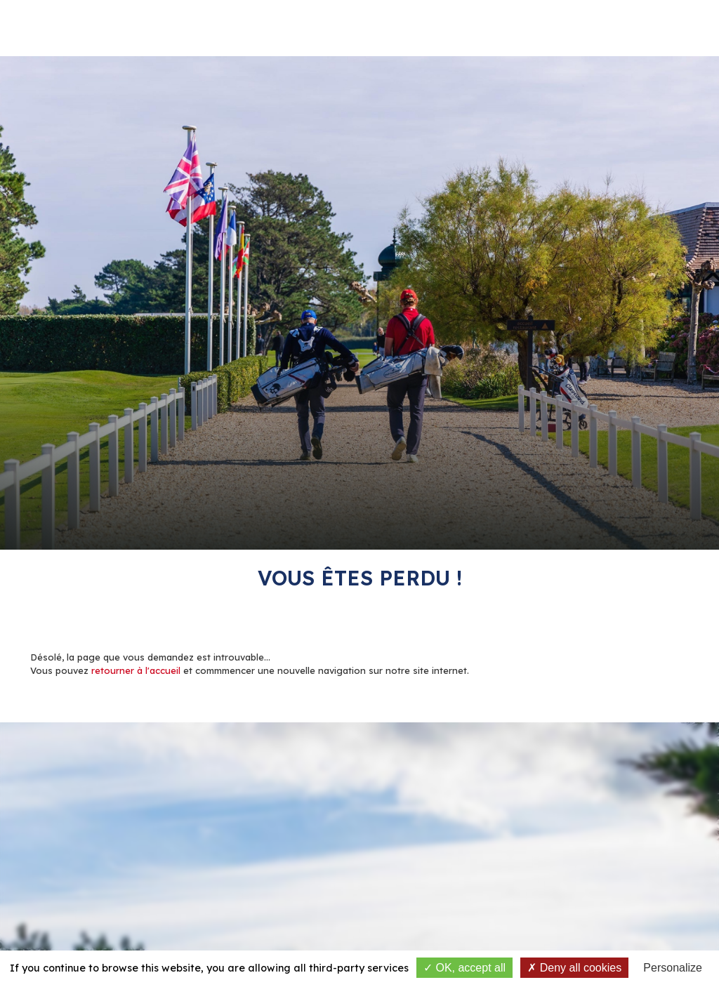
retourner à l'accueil (135, 670)
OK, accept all (464, 968)
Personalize (672, 968)
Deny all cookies (574, 968)
